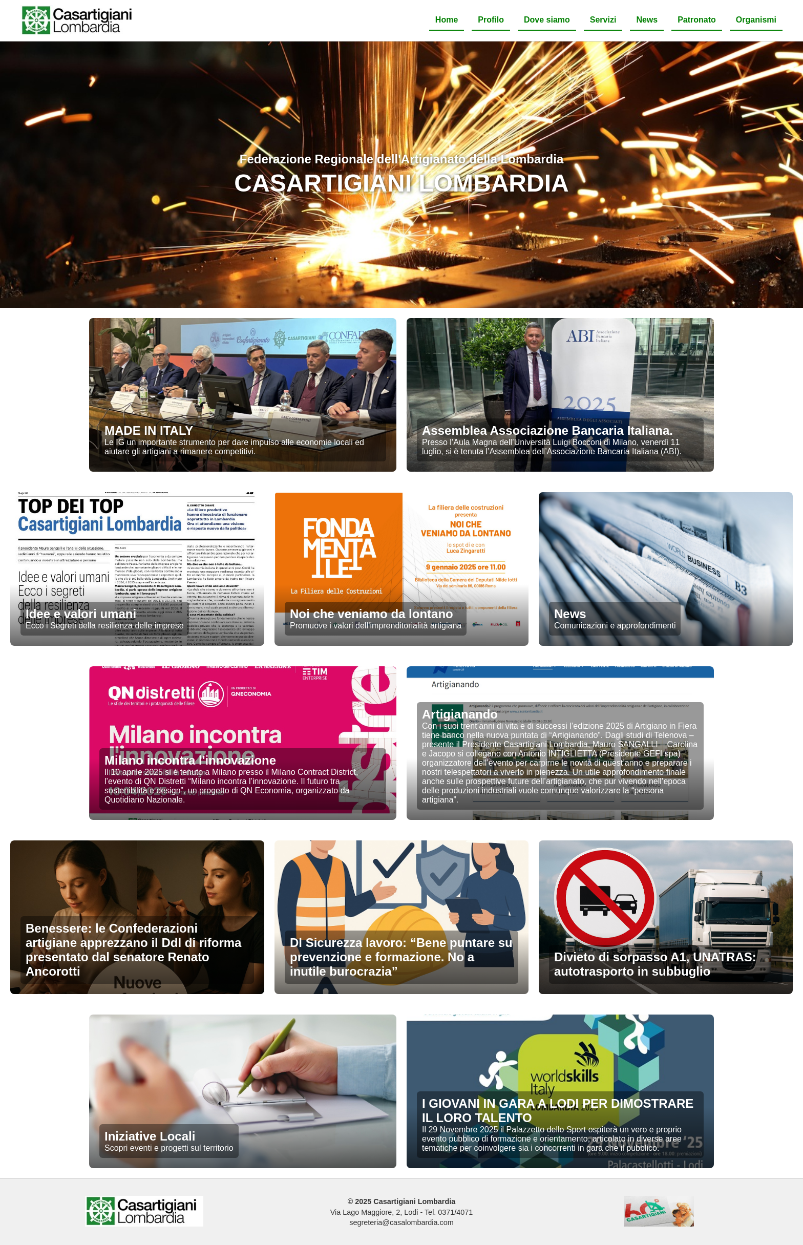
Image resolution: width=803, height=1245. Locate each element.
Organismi (756, 19)
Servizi (603, 19)
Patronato (697, 19)
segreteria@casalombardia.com (401, 1222)
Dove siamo (547, 19)
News (647, 19)
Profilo (491, 19)
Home (446, 19)
